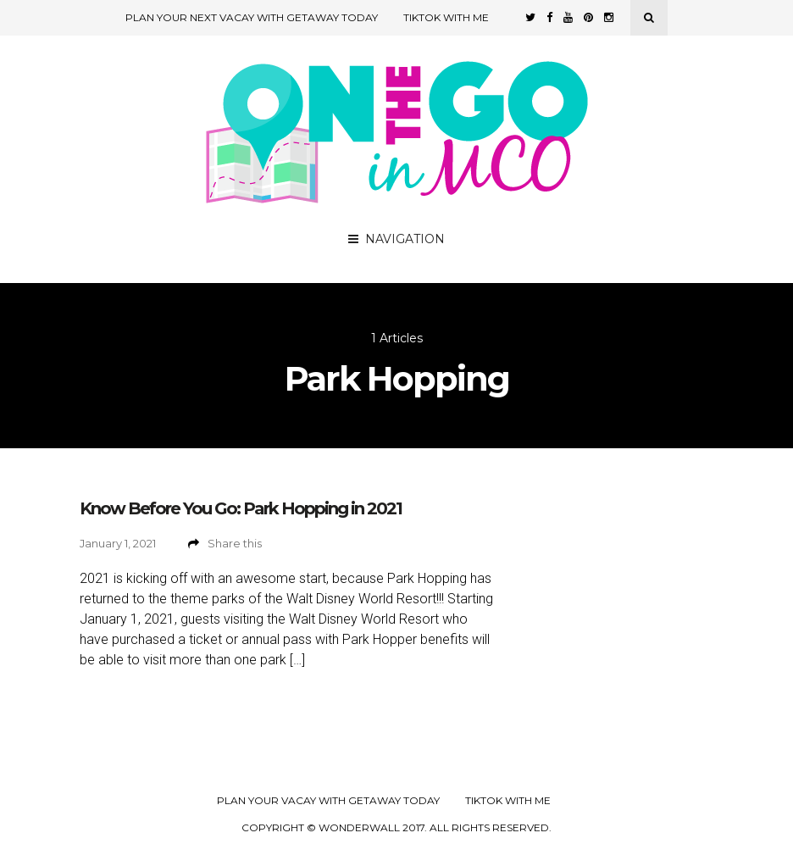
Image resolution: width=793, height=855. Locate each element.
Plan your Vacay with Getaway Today (328, 801)
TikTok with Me (446, 17)
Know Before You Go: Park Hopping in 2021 (241, 508)
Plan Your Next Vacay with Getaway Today (251, 17)
